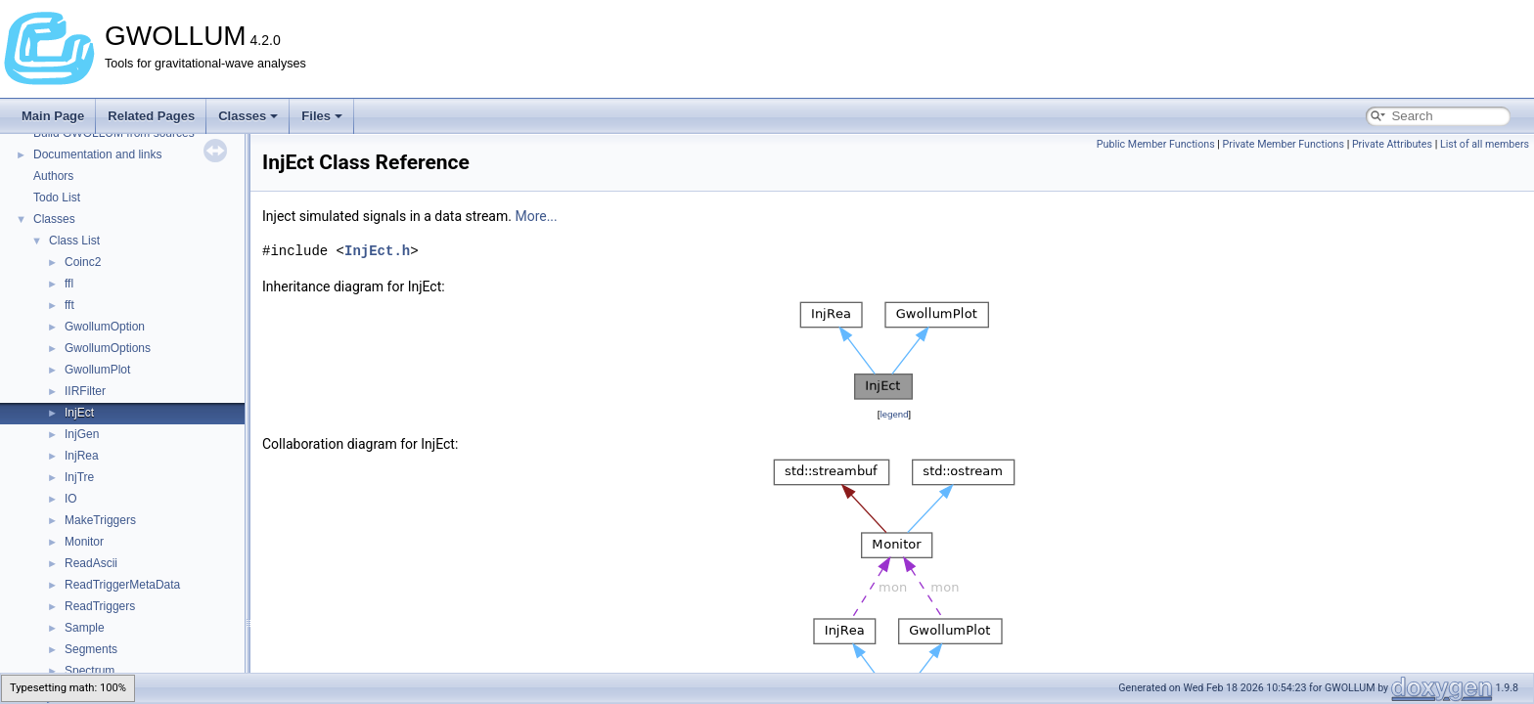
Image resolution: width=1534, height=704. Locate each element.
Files (321, 116)
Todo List (56, 197)
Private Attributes (1392, 144)
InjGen (82, 434)
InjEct (79, 412)
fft (69, 305)
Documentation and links (97, 154)
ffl (69, 283)
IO (71, 499)
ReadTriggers (100, 606)
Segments (91, 649)
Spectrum (89, 671)
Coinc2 (83, 262)
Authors (53, 176)
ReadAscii (91, 563)
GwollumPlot (97, 369)
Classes (248, 116)
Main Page (53, 116)
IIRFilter (85, 391)
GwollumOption (105, 326)
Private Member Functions (1283, 144)
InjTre (79, 477)
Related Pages (151, 116)
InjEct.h (377, 251)
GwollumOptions (108, 348)
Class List (74, 240)
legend (894, 414)
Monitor (84, 542)
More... (536, 216)
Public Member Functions (1156, 144)
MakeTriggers (100, 520)
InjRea (82, 455)
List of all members (1484, 144)
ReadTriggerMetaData (122, 585)
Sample (85, 628)
